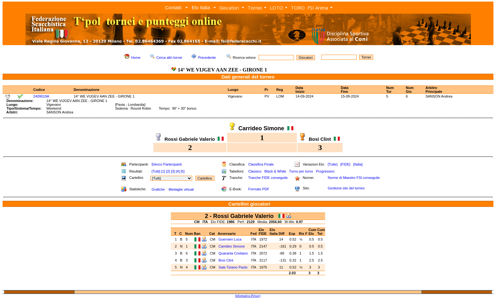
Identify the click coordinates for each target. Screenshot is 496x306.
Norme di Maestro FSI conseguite (354, 178)
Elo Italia (201, 7)
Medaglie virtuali (181, 189)
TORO (298, 7)
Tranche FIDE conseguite (268, 178)
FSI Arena (317, 7)
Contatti (173, 7)
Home (135, 57)
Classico (255, 171)
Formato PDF (258, 189)
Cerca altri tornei (169, 57)
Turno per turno (301, 171)
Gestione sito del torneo (346, 188)
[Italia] (357, 164)
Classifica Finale (261, 164)
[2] (168, 171)
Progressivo (325, 171)
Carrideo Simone (232, 246)
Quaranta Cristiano (233, 253)
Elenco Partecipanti (166, 164)
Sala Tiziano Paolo (233, 267)
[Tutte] (333, 164)
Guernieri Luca (230, 239)
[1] (163, 171)
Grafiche (158, 189)
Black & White (275, 171)
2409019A (41, 96)
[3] (173, 171)
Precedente (207, 57)
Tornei (255, 7)
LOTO (276, 7)
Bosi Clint (226, 260)
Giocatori (229, 7)
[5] (183, 171)
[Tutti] (155, 171)
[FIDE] (345, 164)
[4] (177, 171)
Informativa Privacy (248, 295)
